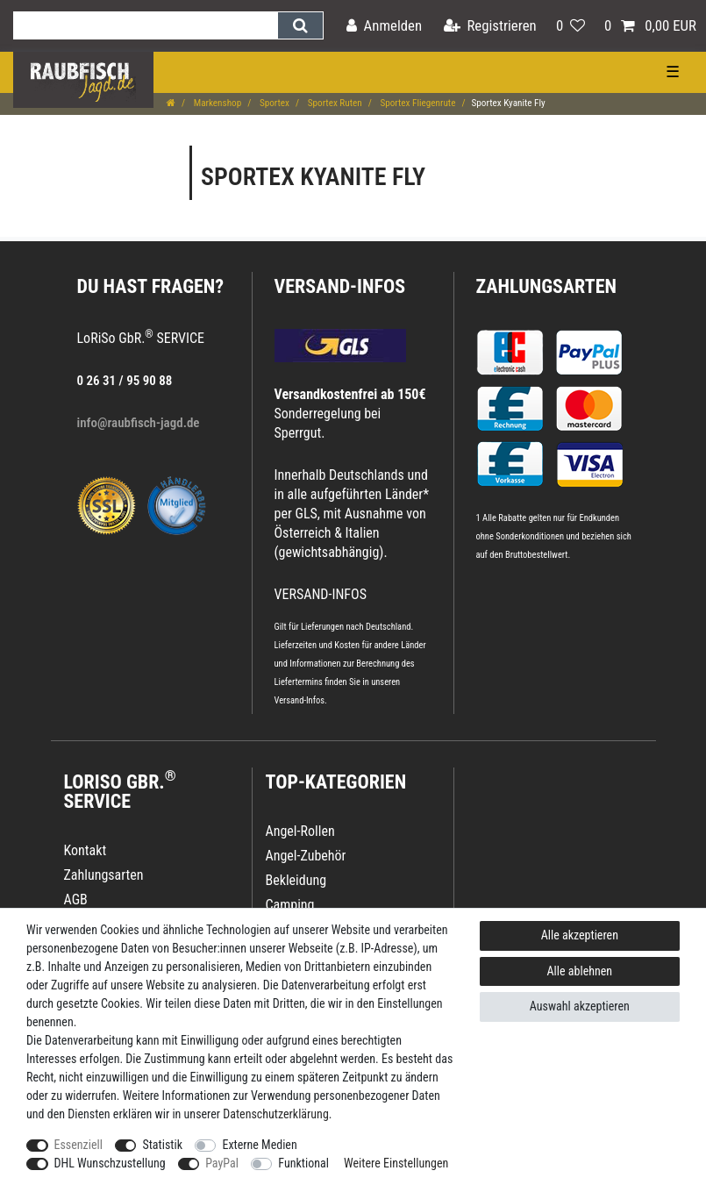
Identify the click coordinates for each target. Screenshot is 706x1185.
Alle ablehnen (580, 971)
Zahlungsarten (546, 286)
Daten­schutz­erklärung (276, 1114)
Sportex (273, 103)
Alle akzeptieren (579, 935)
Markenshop (216, 103)
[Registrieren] (490, 26)
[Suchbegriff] (145, 25)
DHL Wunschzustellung (110, 1163)
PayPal (222, 1163)
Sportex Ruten (333, 103)
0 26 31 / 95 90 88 (125, 381)
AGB (76, 899)
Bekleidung (296, 880)
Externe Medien (259, 1145)
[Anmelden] (384, 26)
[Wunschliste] (570, 26)
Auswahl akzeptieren (580, 1006)
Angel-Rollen (300, 831)
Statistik (162, 1145)
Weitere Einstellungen (396, 1163)
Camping (290, 904)
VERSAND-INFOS (340, 286)
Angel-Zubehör (306, 855)
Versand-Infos (300, 700)
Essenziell (78, 1145)
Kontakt (85, 850)
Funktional (303, 1163)
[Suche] (300, 25)
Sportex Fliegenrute (417, 103)
